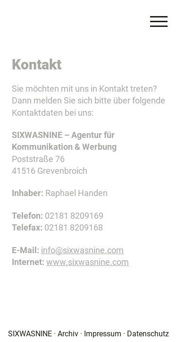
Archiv (68, 333)
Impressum (102, 333)
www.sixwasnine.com (87, 261)
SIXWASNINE (30, 333)
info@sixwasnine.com (82, 250)
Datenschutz (148, 333)
